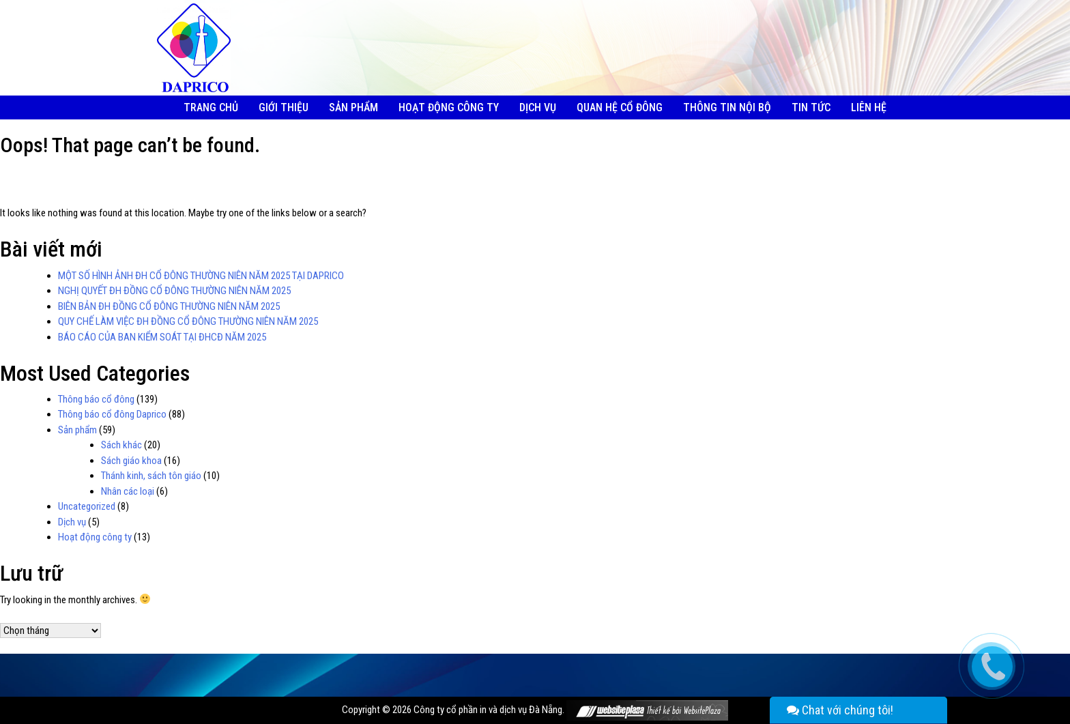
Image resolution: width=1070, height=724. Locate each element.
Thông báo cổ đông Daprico (112, 414)
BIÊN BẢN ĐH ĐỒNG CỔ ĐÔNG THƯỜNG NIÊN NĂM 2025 (169, 306)
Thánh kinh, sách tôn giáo (151, 475)
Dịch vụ (537, 107)
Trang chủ (211, 107)
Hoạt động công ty (449, 107)
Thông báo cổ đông (96, 399)
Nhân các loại (127, 491)
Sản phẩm (353, 107)
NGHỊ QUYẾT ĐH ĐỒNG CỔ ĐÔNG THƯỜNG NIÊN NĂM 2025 (174, 291)
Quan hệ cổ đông (620, 107)
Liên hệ (868, 107)
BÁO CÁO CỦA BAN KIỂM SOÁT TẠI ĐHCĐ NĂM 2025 (162, 337)
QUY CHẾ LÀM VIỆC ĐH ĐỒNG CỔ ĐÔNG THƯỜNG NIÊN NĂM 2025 (188, 321)
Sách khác (121, 445)
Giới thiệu (283, 107)
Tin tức (811, 107)
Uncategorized (86, 506)
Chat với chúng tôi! (840, 710)
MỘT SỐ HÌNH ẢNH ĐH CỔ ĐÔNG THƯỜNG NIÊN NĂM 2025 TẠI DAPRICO (201, 276)
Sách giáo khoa (131, 460)
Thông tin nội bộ (727, 107)
